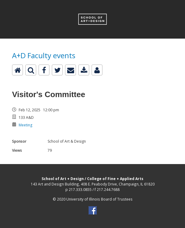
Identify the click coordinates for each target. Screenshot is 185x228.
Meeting (25, 125)
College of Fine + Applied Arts (115, 178)
